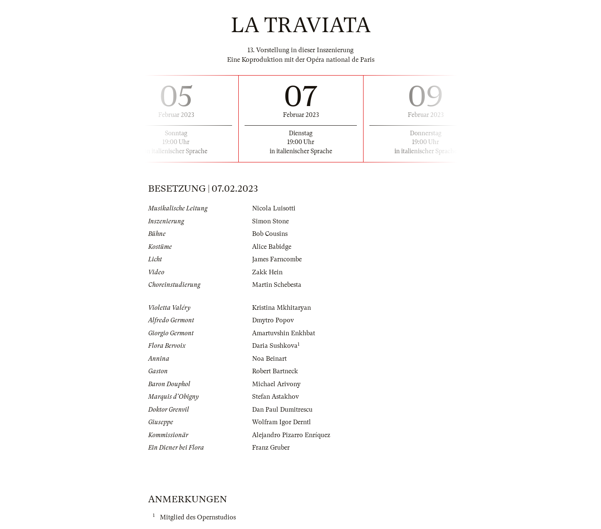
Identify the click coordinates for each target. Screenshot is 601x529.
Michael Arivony (276, 384)
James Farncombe (277, 259)
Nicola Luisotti (273, 208)
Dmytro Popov (273, 320)
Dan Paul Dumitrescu (282, 409)
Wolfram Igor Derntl (281, 422)
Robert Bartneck (275, 371)
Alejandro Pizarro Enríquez (291, 435)
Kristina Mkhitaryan (281, 307)
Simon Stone (270, 221)
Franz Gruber (271, 447)
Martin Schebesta (276, 285)
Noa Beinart (269, 358)
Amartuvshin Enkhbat (283, 333)
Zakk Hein (267, 272)
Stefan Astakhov (275, 396)
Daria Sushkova (275, 345)
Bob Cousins (270, 234)
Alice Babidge (271, 247)
